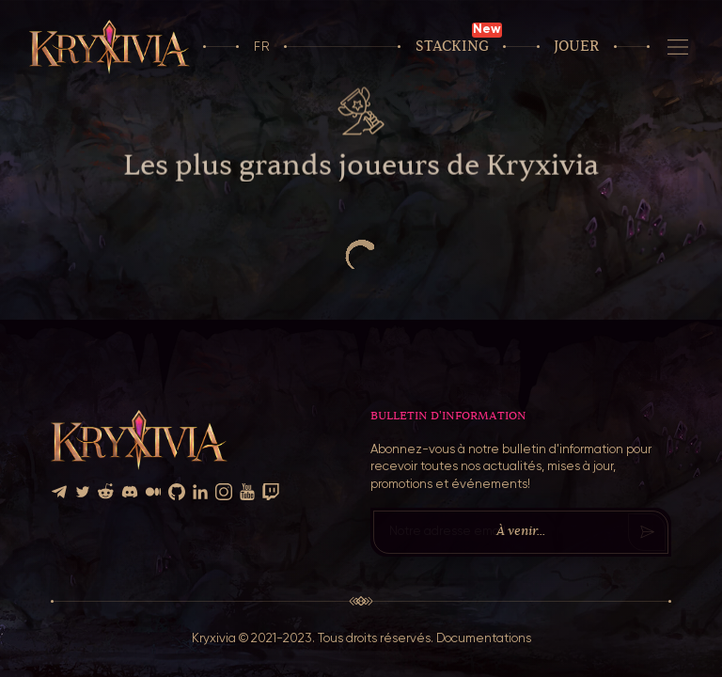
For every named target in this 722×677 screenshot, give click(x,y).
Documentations (483, 639)
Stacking (452, 46)
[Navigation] (677, 47)
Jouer (576, 46)
